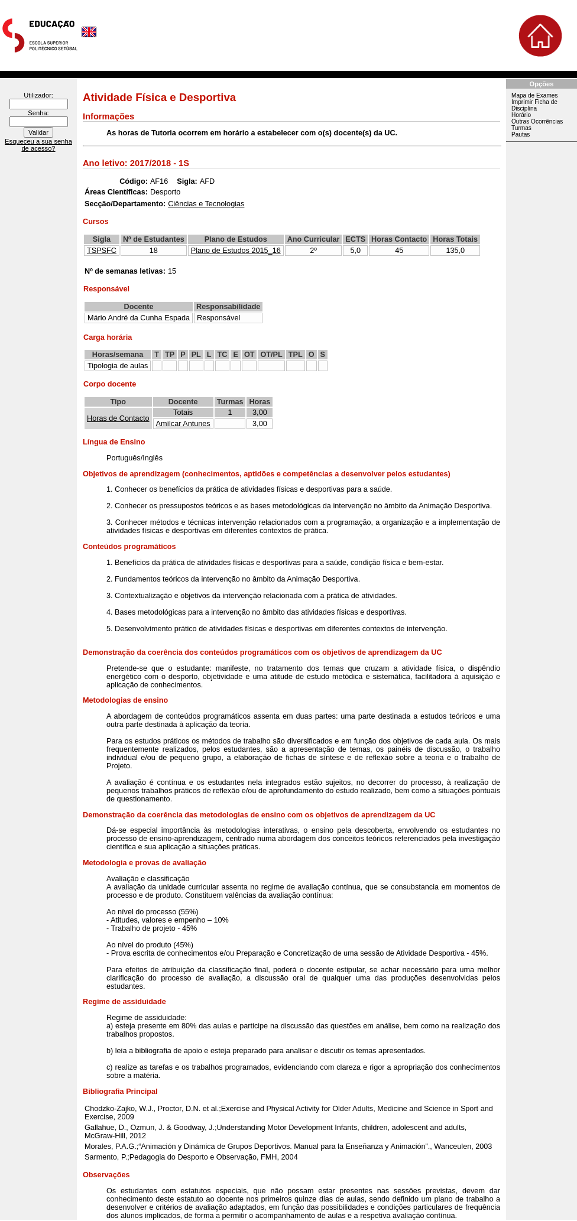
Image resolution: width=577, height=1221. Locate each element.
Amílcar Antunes (183, 424)
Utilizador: (38, 95)
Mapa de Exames (534, 95)
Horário (521, 115)
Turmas (521, 128)
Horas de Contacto (118, 418)
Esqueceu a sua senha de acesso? (38, 145)
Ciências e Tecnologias (206, 204)
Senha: (38, 112)
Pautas (520, 134)
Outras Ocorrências (537, 121)
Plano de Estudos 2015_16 (236, 250)
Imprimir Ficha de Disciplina (534, 105)
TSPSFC (101, 250)
